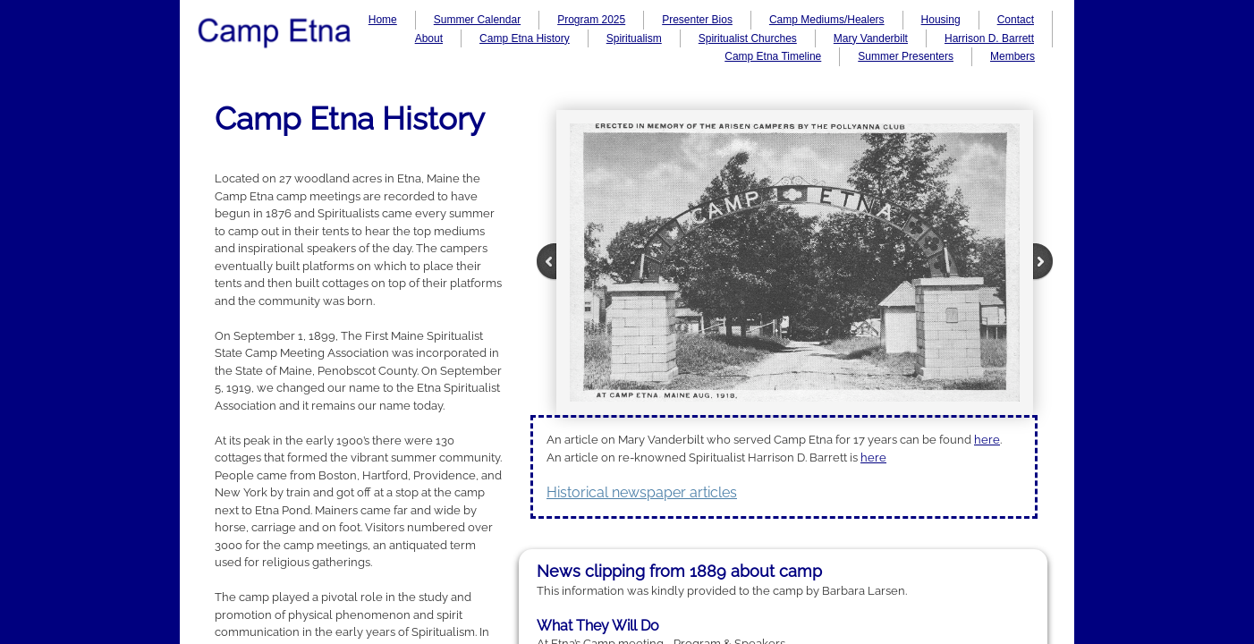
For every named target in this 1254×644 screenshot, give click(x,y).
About (429, 38)
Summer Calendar (477, 19)
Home (383, 19)
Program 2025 (591, 19)
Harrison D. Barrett (989, 38)
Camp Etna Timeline (772, 56)
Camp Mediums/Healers (827, 19)
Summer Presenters (905, 56)
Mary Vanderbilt (871, 38)
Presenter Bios (697, 19)
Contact (1015, 19)
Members (1012, 56)
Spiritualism (634, 38)
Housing (941, 19)
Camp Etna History (524, 38)
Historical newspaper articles (642, 492)
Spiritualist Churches (748, 38)
